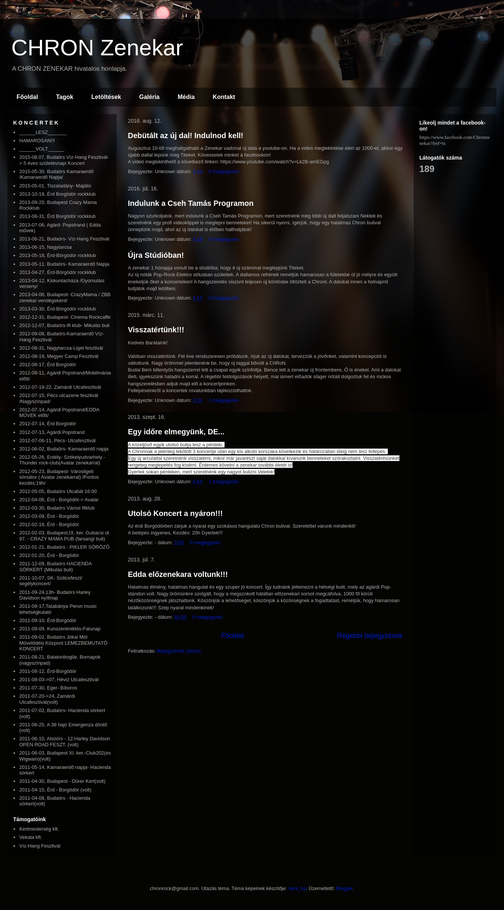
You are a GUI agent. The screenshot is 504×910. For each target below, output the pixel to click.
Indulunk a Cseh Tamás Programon (191, 203)
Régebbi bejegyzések (369, 635)
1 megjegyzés (224, 400)
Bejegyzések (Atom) (178, 651)
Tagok (64, 97)
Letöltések (106, 97)
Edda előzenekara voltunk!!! (178, 574)
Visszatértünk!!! (156, 330)
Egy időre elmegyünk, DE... (176, 432)
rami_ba (297, 888)
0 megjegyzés (224, 171)
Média (186, 97)
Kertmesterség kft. (39, 829)
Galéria (149, 97)
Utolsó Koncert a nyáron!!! (175, 513)
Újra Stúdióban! (156, 255)
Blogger (344, 888)
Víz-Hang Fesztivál (39, 846)
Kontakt (224, 97)
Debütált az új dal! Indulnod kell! (185, 135)
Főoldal (27, 97)
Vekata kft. (30, 837)
